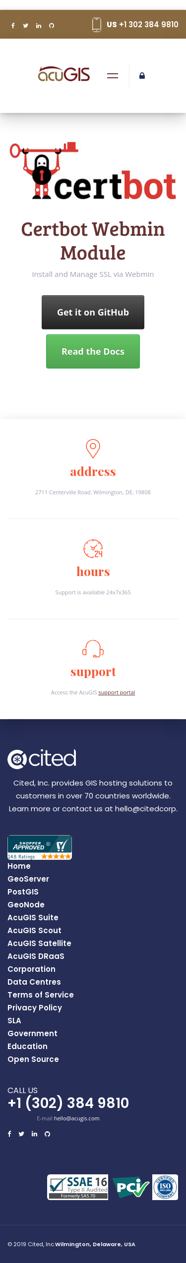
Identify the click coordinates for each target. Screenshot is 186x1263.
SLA (14, 1020)
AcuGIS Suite (33, 917)
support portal (116, 692)
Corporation (31, 969)
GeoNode (26, 904)
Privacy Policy (34, 1007)
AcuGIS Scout (34, 930)
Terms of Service (40, 995)
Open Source (33, 1059)
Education (27, 1046)
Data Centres (34, 982)
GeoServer (28, 879)
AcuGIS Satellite (39, 943)
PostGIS (23, 892)
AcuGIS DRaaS (35, 956)
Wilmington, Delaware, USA (95, 1244)
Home (19, 866)
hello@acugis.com (77, 1118)
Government (32, 1033)
